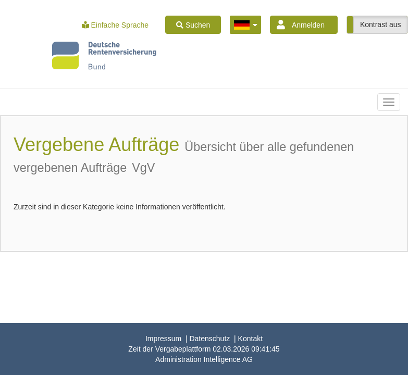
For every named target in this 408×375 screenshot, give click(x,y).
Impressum (163, 338)
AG (204, 359)
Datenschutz (209, 338)
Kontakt (250, 338)
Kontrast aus (380, 24)
